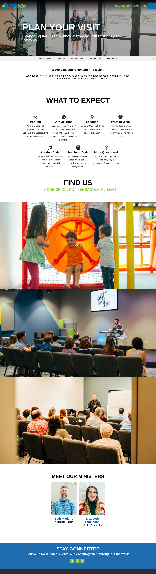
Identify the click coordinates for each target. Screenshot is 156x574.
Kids (144, 6)
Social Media (112, 58)
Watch (136, 6)
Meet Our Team (95, 58)
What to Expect (45, 58)
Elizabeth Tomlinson (92, 520)
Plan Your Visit (123, 6)
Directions (61, 58)
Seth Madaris (64, 518)
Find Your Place (77, 58)
